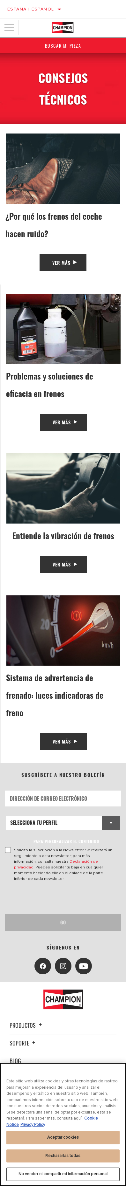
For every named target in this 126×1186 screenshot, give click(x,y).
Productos (27, 1025)
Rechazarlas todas (62, 1155)
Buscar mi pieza (63, 45)
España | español (30, 9)
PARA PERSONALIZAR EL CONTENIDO (66, 841)
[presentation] (58, 897)
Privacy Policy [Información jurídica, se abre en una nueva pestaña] (32, 1124)
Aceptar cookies (63, 1137)
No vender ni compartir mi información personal (63, 1173)
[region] (63, 1124)
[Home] (63, 28)
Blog (15, 1061)
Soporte (23, 1043)
